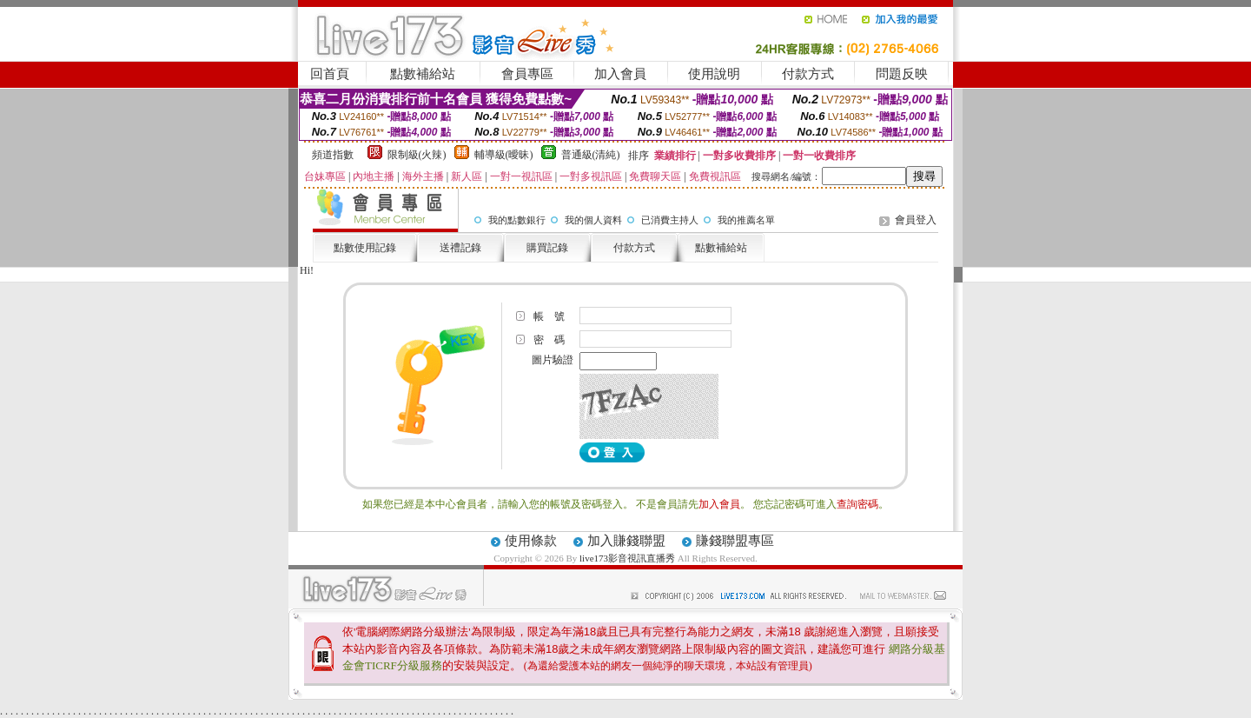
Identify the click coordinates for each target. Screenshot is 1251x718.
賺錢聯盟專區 (735, 541)
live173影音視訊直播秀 (627, 558)
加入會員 (620, 74)
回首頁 (329, 74)
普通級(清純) (590, 155)
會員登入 (916, 220)
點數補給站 (422, 74)
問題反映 (902, 74)
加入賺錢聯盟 (626, 541)
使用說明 (714, 74)
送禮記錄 (460, 248)
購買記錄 (547, 248)
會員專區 (527, 74)
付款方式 (808, 74)
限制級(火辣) (417, 155)
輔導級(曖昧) (503, 155)
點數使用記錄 (365, 248)
